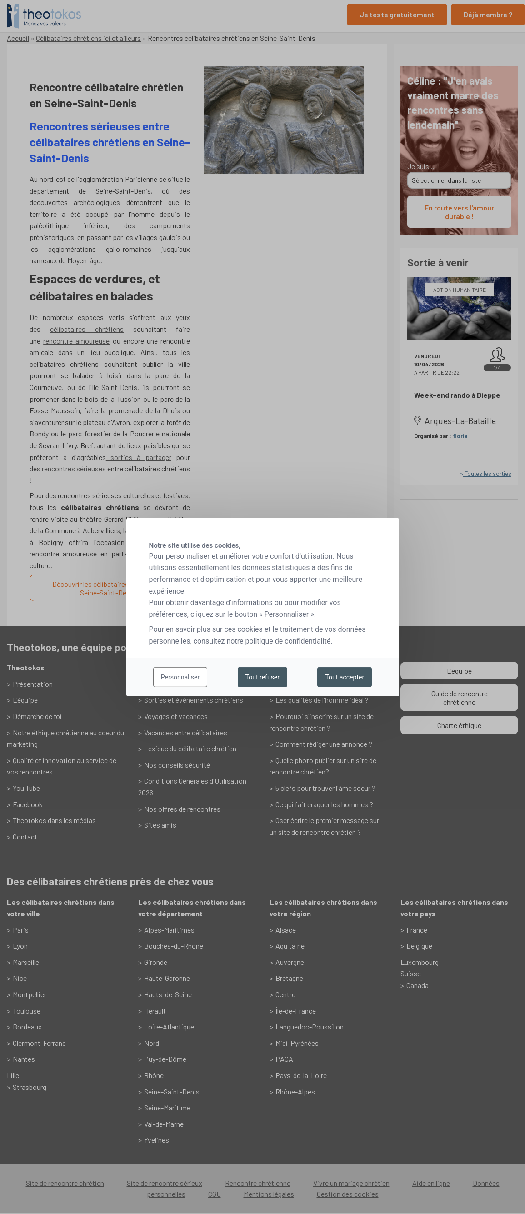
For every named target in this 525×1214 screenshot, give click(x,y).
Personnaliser (180, 677)
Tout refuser (262, 677)
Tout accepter (344, 677)
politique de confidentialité (287, 641)
